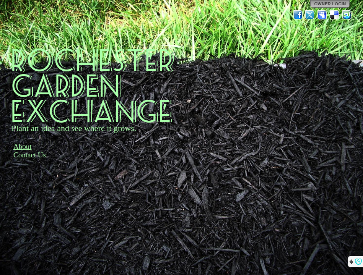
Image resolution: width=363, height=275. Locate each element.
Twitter (310, 15)
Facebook (298, 15)
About (22, 146)
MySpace (322, 15)
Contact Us (29, 155)
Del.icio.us (334, 15)
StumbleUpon (347, 15)
